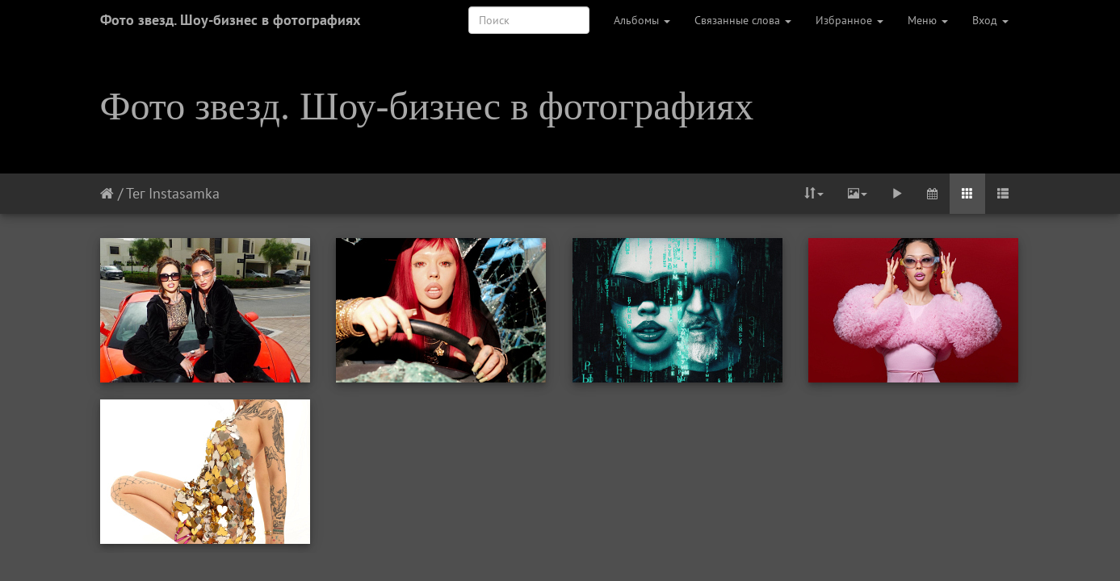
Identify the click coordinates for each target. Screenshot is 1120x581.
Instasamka (184, 193)
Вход (990, 20)
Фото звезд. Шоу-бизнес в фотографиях (230, 19)
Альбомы (642, 20)
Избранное (849, 20)
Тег (135, 193)
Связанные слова (742, 20)
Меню (928, 20)
